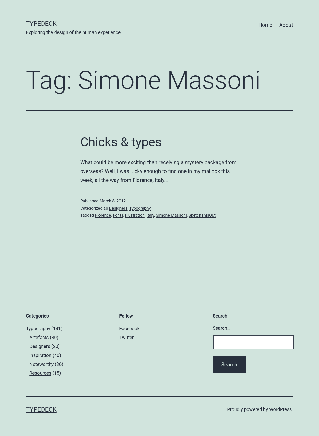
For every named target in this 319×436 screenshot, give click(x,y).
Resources (40, 373)
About (286, 25)
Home (265, 25)
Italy (150, 215)
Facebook (129, 328)
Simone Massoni (171, 215)
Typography (140, 208)
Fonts (118, 215)
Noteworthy (41, 364)
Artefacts (39, 337)
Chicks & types (121, 142)
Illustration (135, 215)
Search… (222, 328)
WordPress (280, 409)
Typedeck (41, 23)
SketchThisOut (202, 215)
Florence (103, 215)
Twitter (126, 337)
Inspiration (40, 355)
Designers (118, 208)
